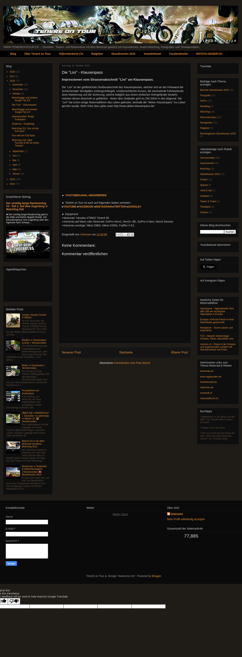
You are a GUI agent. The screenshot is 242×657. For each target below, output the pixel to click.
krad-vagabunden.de (210, 376)
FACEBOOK (86, 206)
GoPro (203, 100)
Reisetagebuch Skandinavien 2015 (218, 133)
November (18, 89)
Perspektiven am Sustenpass (30, 392)
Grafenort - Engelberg (23, 123)
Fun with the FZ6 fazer (23, 135)
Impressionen (207, 163)
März (15, 169)
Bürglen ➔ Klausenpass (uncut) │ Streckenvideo (34, 341)
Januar (16, 173)
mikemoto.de (206, 387)
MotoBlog (205, 106)
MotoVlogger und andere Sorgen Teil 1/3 (24, 110)
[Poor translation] (14, 601)
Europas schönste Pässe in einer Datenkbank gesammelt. (217, 321)
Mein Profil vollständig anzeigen (186, 519)
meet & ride (206, 190)
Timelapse (205, 206)
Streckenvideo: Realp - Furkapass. (23, 118)
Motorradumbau (208, 117)
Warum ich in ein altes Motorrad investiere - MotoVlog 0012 (33, 444)
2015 (13, 179)
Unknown (177, 514)
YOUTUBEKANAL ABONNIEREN (86, 195)
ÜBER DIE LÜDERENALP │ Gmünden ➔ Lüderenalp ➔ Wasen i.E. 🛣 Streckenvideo (35, 417)
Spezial (204, 185)
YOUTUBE (69, 206)
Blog (13, 53)
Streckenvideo (207, 157)
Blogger (156, 576)
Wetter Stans (120, 514)
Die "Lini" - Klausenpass (24, 104)
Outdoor (204, 212)
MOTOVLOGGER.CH (209, 53)
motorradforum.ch (209, 398)
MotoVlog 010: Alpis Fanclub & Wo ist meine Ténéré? (25, 143)
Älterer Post (179, 352)
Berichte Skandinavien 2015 (214, 90)
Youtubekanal (152, 53)
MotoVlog (205, 111)
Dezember (18, 84)
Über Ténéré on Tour (37, 53)
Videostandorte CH (71, 53)
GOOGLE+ (134, 206)
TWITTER (120, 206)
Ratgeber (97, 53)
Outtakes (204, 196)
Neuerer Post (71, 352)
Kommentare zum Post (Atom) (132, 362)
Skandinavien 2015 (123, 53)
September (18, 151)
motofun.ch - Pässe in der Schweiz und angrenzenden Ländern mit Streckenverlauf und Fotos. (218, 347)
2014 (13, 184)
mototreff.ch (206, 393)
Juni (14, 155)
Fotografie (205, 95)
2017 (13, 76)
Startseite (126, 352)
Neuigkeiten (206, 122)
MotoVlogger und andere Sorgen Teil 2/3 (24, 99)
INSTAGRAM (104, 206)
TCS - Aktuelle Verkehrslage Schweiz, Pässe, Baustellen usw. (217, 337)
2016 (13, 80)
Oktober (16, 93)
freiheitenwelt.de (208, 382)
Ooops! (204, 179)
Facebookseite (178, 53)
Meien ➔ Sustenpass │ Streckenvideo (34, 366)
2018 (13, 71)
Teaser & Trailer (208, 201)
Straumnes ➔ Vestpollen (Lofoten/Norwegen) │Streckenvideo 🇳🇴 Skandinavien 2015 (34, 470)
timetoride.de (206, 371)
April (15, 164)
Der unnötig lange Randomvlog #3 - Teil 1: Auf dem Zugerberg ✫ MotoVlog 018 (27, 206)
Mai (14, 160)
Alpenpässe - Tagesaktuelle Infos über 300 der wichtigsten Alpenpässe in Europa (217, 311)
